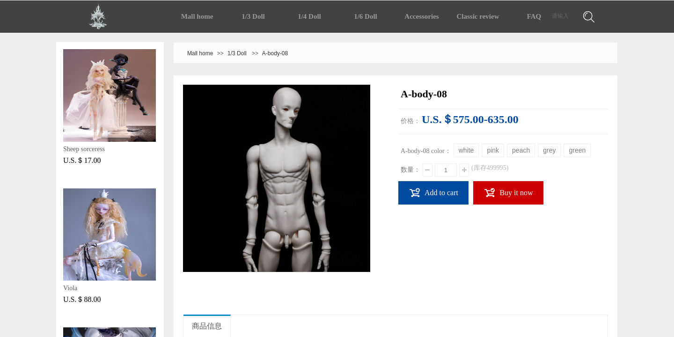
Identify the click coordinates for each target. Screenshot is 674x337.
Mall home (197, 16)
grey (549, 150)
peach (521, 150)
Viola (70, 288)
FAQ (534, 16)
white (466, 150)
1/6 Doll (365, 16)
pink (493, 150)
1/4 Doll (309, 16)
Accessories (421, 16)
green (577, 150)
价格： (410, 121)
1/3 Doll (253, 16)
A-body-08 (275, 53)
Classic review (478, 16)
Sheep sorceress (84, 149)
